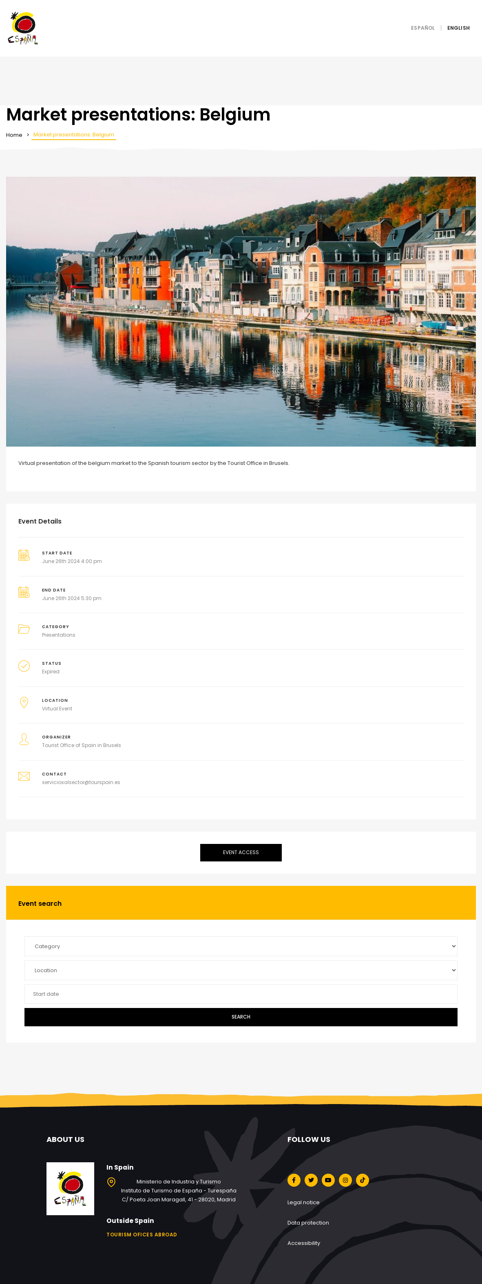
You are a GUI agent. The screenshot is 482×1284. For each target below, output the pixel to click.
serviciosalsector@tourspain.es (81, 782)
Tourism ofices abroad (141, 1234)
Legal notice (303, 1202)
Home (14, 135)
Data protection (308, 1223)
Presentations (58, 634)
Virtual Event (57, 708)
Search (241, 1016)
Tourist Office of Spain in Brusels (81, 745)
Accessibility (303, 1243)
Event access (241, 852)
